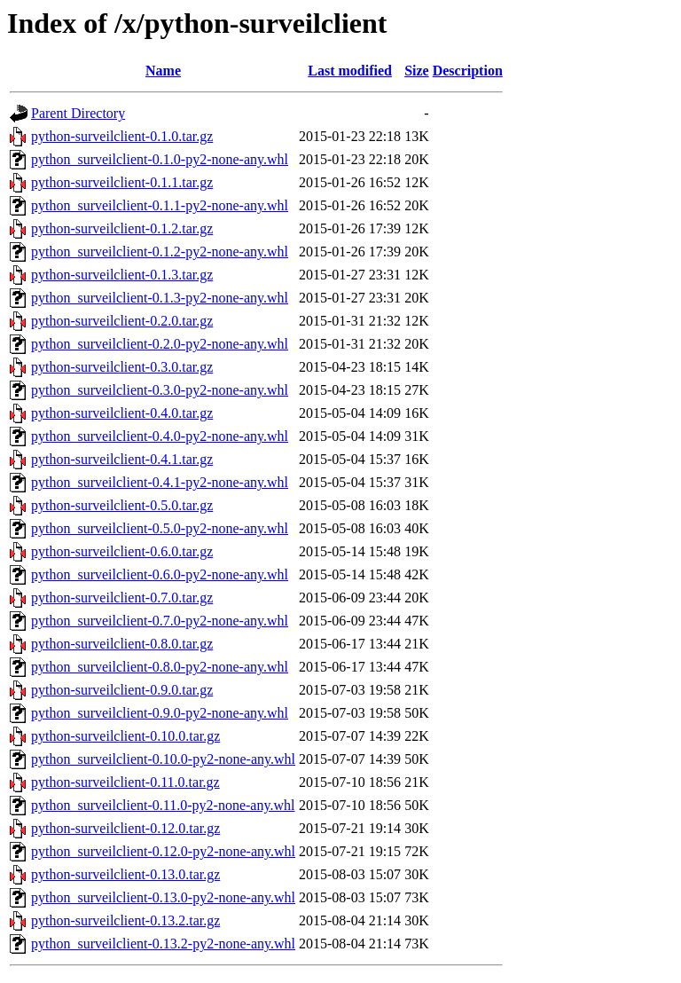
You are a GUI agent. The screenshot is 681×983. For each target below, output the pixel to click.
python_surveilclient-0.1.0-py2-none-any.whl (159, 159)
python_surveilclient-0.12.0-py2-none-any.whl (163, 851)
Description (468, 70)
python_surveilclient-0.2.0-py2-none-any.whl (159, 343)
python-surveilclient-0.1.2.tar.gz (122, 228)
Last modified (350, 70)
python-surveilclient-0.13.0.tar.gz (125, 874)
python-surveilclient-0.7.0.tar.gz (122, 597)
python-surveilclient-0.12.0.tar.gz (125, 828)
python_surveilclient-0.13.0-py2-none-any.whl (163, 897)
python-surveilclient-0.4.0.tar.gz (122, 413)
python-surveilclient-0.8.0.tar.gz (122, 643)
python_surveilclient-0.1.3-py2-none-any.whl (159, 297)
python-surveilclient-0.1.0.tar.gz (122, 136)
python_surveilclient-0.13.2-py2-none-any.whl (163, 943)
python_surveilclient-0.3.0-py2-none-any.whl (159, 389)
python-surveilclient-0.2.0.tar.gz (122, 320)
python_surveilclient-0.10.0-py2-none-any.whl (163, 759)
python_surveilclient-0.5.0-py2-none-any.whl (159, 528)
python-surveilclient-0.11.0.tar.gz (125, 782)
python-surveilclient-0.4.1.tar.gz (122, 459)
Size (416, 70)
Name (163, 70)
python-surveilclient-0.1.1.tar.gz (122, 182)
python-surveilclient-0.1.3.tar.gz (122, 274)
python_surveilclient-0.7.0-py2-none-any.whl (159, 620)
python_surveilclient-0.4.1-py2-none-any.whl (159, 482)
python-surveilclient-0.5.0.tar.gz (122, 505)
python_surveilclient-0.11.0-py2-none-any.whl (162, 805)
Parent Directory (78, 113)
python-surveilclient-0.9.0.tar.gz (122, 689)
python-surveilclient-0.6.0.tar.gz (122, 551)
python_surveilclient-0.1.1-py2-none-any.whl (159, 205)
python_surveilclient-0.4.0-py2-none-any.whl (159, 436)
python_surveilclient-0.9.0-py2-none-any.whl (159, 712)
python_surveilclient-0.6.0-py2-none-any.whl (159, 574)
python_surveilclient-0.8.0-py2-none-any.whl (159, 666)
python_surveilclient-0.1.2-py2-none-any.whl (159, 251)
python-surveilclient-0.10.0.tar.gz (125, 735)
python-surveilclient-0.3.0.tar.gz (122, 366)
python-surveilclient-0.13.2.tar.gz (125, 920)
